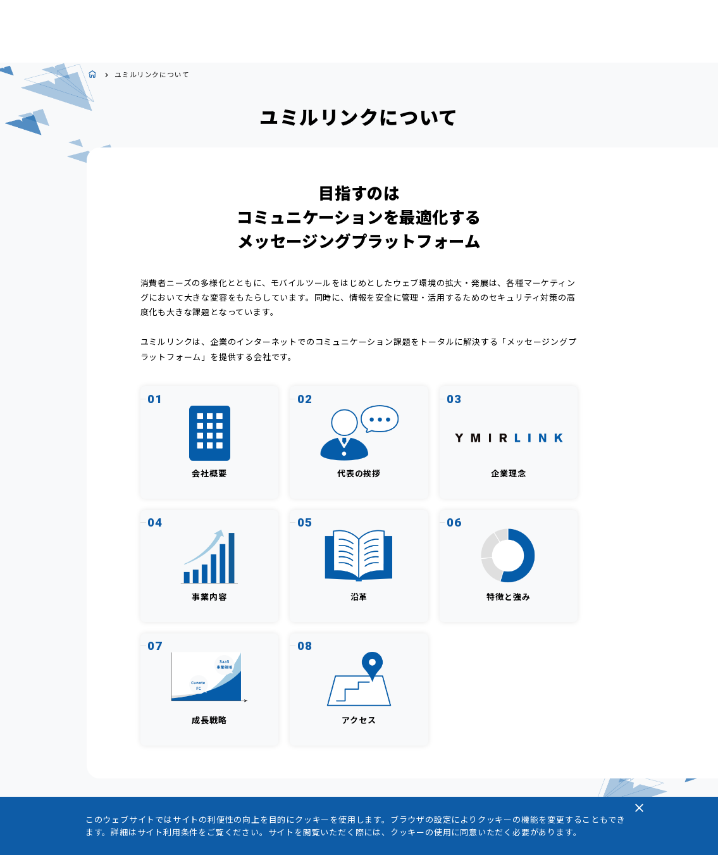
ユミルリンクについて (152, 75)
